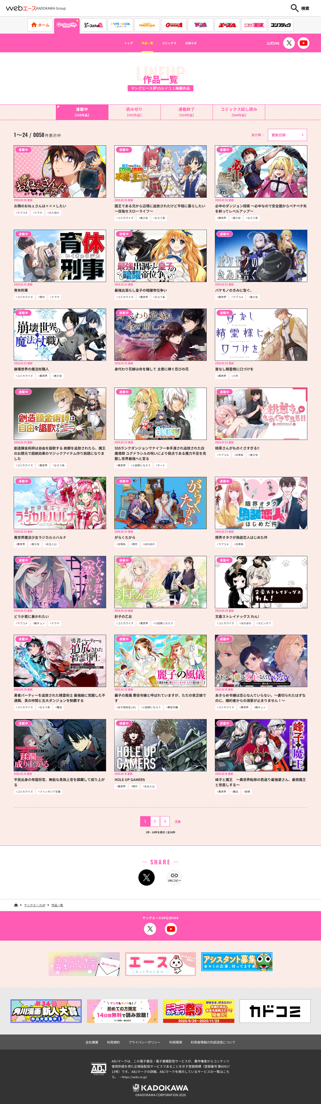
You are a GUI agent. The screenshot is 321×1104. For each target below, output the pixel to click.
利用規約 (113, 1042)
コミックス (171, 43)
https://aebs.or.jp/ (135, 1076)
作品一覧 (142, 43)
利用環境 (175, 1042)
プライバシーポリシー (144, 1042)
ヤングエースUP (34, 905)
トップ (117, 43)
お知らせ (201, 43)
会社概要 (91, 1042)
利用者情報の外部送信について (213, 1042)
